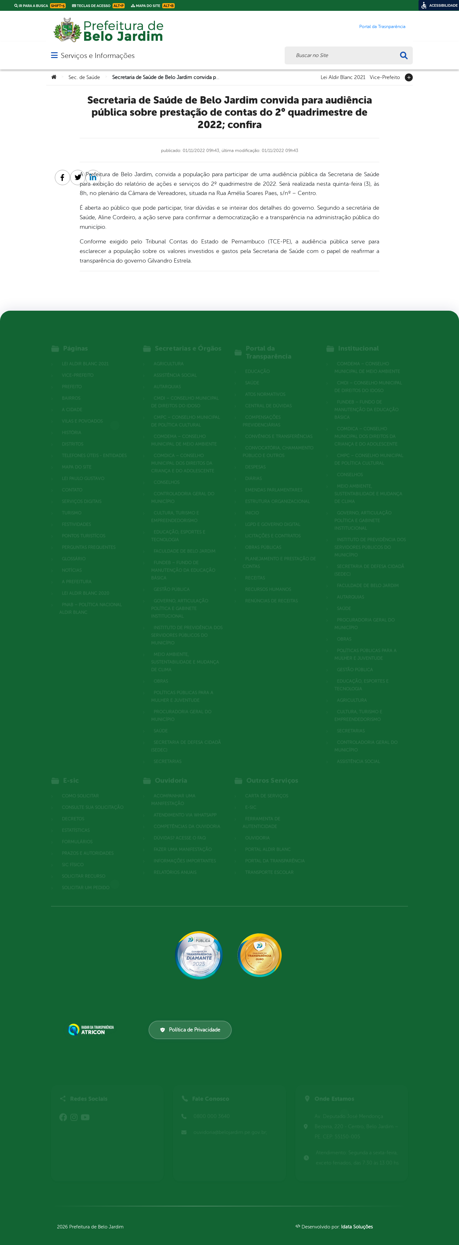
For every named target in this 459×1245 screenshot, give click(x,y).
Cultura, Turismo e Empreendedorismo (175, 508)
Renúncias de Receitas (271, 592)
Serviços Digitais (81, 493)
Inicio (252, 504)
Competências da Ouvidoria (187, 818)
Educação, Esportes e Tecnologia (178, 527)
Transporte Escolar (269, 864)
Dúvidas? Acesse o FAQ (180, 829)
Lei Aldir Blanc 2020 (85, 585)
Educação (257, 363)
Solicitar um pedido (85, 879)
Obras (161, 672)
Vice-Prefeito (385, 77)
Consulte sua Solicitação (92, 799)
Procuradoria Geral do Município (181, 707)
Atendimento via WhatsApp (185, 806)
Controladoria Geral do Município (182, 489)
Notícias (72, 562)
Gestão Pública (172, 581)
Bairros (71, 389)
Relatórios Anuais (175, 864)
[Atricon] (92, 1029)
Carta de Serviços (266, 787)
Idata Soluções (357, 1227)
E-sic (250, 799)
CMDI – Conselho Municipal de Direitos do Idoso (185, 393)
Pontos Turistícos (83, 527)
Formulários (77, 833)
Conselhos (166, 474)
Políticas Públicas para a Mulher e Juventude (182, 688)
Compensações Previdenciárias (261, 413)
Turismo (71, 504)
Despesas (255, 458)
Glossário (73, 550)
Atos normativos (265, 386)
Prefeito (72, 378)
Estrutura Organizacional (277, 493)
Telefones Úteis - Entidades (94, 447)
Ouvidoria (257, 829)
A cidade (72, 401)
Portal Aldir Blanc (268, 841)
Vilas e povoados (82, 412)
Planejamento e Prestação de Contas (279, 554)
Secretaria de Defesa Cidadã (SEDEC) (186, 738)
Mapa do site (76, 458)
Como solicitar (80, 787)
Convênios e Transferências (278, 428)
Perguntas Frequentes (88, 539)
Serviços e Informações (98, 56)
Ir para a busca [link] (40, 6)
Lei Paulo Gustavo (83, 470)
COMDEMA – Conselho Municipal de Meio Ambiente (184, 432)
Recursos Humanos (268, 581)
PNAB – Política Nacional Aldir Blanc (90, 600)
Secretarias (167, 753)
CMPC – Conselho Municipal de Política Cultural (185, 413)
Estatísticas (76, 822)
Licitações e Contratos (273, 527)
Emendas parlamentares (273, 481)
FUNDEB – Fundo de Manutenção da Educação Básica (183, 562)
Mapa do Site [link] (153, 6)
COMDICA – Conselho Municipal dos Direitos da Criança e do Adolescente (182, 455)
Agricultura (169, 355)
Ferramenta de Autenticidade (261, 814)
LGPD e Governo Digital (272, 516)
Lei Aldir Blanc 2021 (343, 77)
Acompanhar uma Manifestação (173, 791)
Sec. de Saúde (84, 77)
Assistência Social (175, 367)
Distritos (72, 435)
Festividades (76, 516)
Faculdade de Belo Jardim (184, 542)
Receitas (255, 569)
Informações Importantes (185, 852)
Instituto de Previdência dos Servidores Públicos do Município (186, 627)
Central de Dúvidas (268, 397)
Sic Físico (73, 856)
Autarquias (167, 378)
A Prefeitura (76, 573)
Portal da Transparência (275, 852)
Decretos (73, 810)
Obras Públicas (263, 539)
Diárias (253, 470)
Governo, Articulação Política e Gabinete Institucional (179, 600)
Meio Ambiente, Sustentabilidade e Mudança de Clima (185, 654)
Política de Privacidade (190, 1030)
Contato (72, 481)
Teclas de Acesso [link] (98, 6)
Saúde (161, 722)
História (71, 424)
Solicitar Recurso (83, 867)
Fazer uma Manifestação (183, 841)
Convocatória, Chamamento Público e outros (278, 443)
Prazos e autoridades (87, 845)
